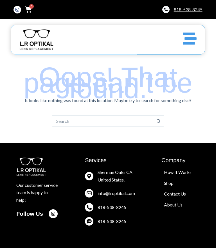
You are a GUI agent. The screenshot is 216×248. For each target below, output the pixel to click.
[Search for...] (102, 121)
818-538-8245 (112, 221)
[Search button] (158, 121)
